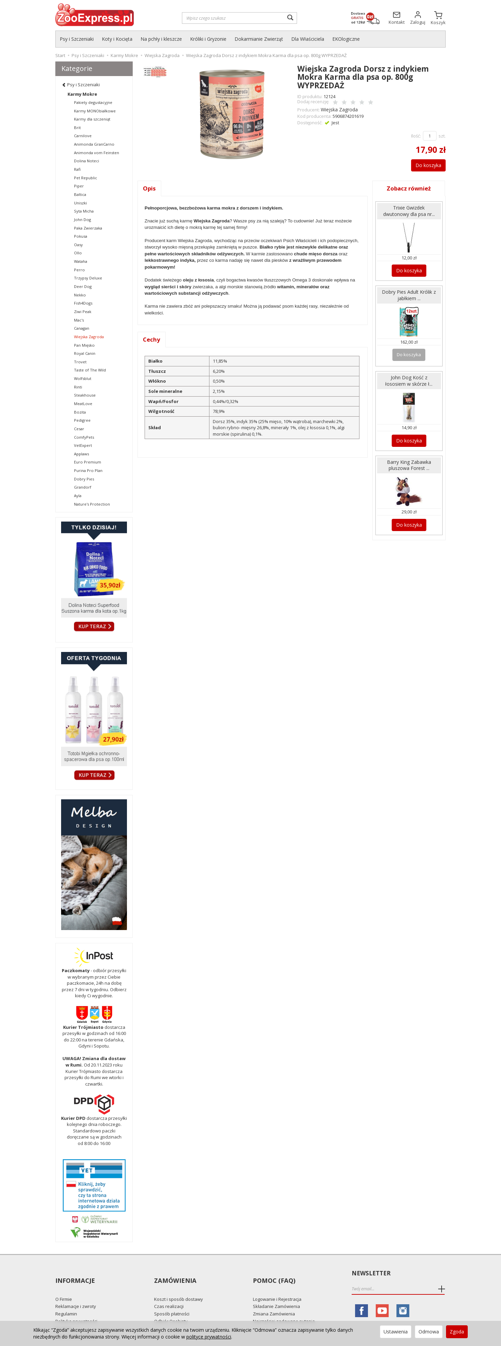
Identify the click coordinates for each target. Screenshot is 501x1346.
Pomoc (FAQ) (273, 1273)
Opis (149, 187)
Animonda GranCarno (94, 144)
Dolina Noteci (86, 160)
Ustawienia (396, 1331)
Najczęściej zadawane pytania (284, 1309)
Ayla (77, 495)
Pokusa (80, 236)
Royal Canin (84, 353)
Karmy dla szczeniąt (92, 119)
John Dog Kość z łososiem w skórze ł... (408, 376)
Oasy (78, 244)
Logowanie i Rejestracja (277, 1287)
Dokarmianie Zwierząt (259, 39)
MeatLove (83, 403)
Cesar (79, 428)
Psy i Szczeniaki (77, 39)
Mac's (79, 320)
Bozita (80, 412)
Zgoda (457, 1331)
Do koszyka (425, 164)
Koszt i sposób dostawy (178, 1287)
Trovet (80, 361)
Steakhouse (85, 395)
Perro (79, 269)
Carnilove (83, 135)
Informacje (74, 1273)
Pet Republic (85, 177)
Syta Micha (84, 211)
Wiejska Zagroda (338, 109)
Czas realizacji (169, 1294)
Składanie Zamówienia (276, 1294)
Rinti (78, 386)
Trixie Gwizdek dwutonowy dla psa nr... (409, 210)
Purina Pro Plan (88, 470)
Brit (77, 127)
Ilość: (416, 135)
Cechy (152, 339)
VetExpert (83, 445)
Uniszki (80, 202)
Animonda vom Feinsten (96, 152)
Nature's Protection (92, 504)
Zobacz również (409, 187)
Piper (79, 185)
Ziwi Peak (82, 311)
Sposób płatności (171, 1301)
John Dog (82, 219)
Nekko (80, 294)
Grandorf (82, 487)
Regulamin (66, 1301)
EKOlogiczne (346, 39)
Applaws (81, 453)
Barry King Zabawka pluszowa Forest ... (409, 459)
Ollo (78, 252)
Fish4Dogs (83, 303)
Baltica (80, 194)
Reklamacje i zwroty (75, 1294)
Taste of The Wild (90, 369)
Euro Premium (87, 462)
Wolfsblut (82, 378)
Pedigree (82, 420)
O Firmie (63, 1287)
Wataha (80, 261)
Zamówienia (174, 1273)
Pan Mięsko (84, 345)
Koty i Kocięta (117, 39)
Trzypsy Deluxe (88, 277)
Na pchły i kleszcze (161, 39)
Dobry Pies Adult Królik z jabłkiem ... (409, 292)
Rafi (77, 169)
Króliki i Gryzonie (208, 39)
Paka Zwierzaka (88, 228)
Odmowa (429, 1331)
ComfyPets (84, 437)
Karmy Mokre (82, 94)
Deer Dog (83, 286)
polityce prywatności (208, 1336)
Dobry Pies (84, 478)
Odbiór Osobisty (171, 1309)
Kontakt (63, 1316)
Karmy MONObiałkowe (95, 110)
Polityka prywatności (76, 1309)
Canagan (81, 328)
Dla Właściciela (307, 39)
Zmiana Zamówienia (274, 1301)
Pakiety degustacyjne (93, 102)
